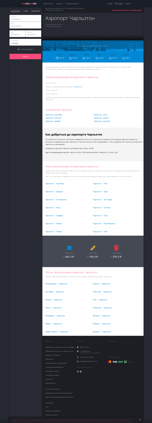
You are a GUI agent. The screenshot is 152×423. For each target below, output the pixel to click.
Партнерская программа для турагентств (59, 397)
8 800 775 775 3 (85, 347)
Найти (25, 56)
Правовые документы (52, 411)
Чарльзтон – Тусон (100, 115)
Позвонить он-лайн (86, 357)
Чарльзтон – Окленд (101, 118)
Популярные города (52, 375)
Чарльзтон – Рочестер (102, 121)
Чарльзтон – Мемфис (53, 121)
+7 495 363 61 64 (90, 352)
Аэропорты (49, 379)
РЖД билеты (49, 359)
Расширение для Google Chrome (56, 363)
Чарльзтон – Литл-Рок (53, 118)
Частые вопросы (72, 4)
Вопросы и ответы (51, 415)
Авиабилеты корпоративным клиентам (58, 393)
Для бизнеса (48, 4)
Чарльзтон (78, 87)
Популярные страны (52, 371)
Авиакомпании (50, 383)
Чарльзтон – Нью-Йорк (53, 115)
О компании (49, 403)
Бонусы (59, 4)
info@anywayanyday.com (88, 361)
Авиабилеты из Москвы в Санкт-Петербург (59, 347)
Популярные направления (54, 367)
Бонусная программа (52, 389)
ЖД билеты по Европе (52, 355)
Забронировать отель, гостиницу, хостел (59, 351)
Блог (46, 407)
